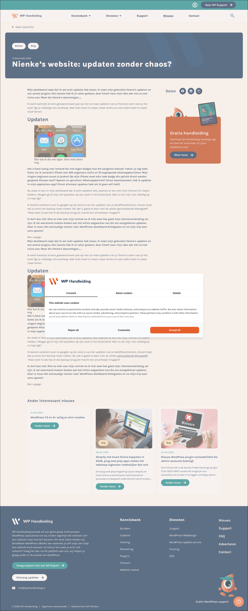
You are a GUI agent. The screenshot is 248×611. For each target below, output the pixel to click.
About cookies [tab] (124, 293)
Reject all (73, 330)
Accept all (174, 330)
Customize (124, 330)
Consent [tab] (71, 293)
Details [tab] (177, 293)
